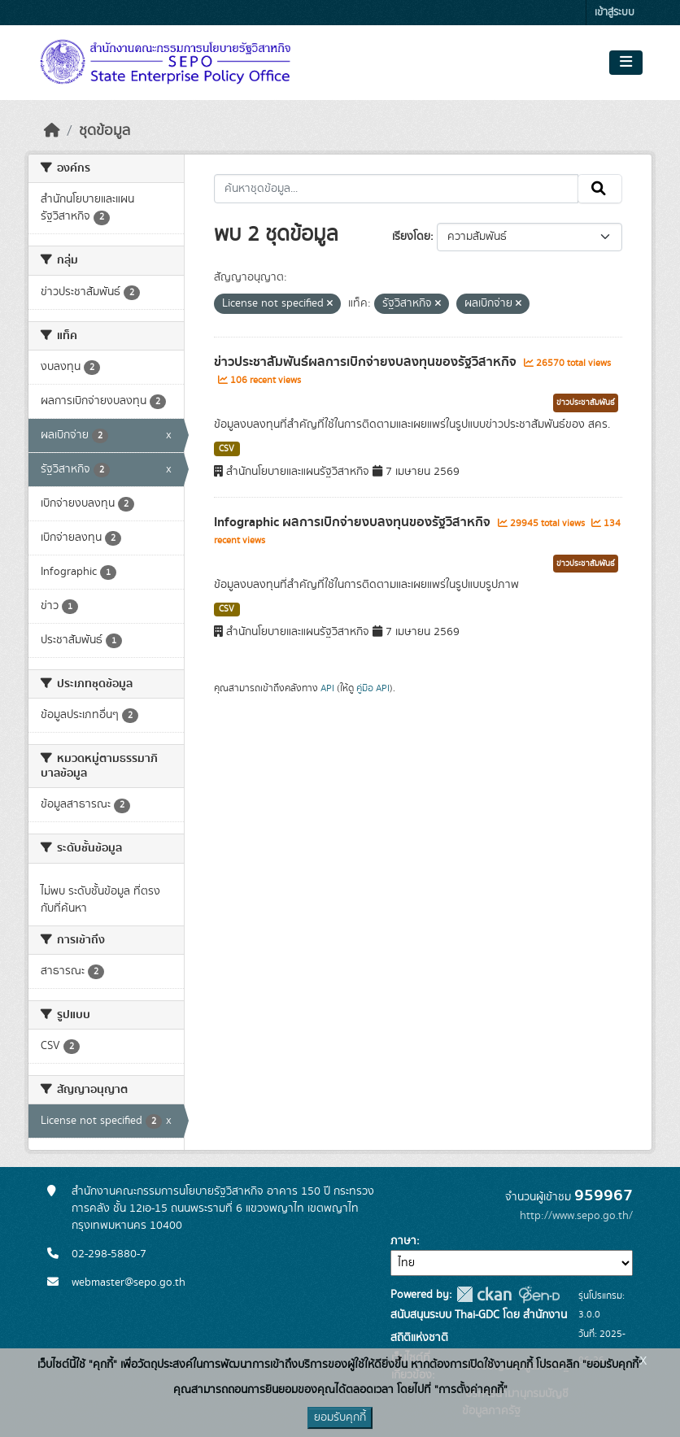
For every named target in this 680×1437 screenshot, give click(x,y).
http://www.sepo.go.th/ (576, 1216)
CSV (226, 448)
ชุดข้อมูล (104, 131)
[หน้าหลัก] (52, 131)
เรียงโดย (411, 237)
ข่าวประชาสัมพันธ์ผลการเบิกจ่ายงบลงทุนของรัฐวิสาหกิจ (367, 361)
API (327, 688)
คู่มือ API (373, 688)
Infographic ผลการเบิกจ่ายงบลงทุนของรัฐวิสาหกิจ (354, 522)
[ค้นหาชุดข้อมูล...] (396, 188)
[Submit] (600, 188)
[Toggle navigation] (626, 62)
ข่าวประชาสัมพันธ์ (585, 402)
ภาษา (403, 1241)
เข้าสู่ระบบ (614, 12)
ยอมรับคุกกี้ (340, 1417)
